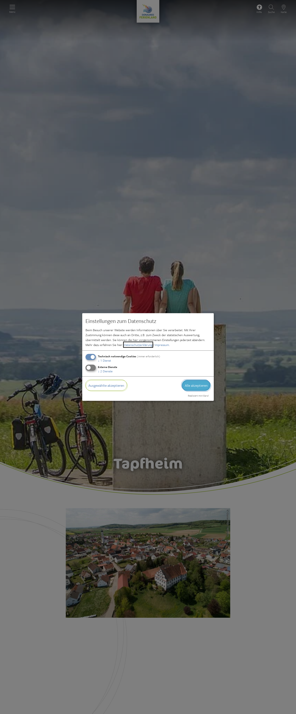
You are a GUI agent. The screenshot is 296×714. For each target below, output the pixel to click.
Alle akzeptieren (196, 385)
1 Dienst (104, 360)
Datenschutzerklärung (138, 344)
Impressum (162, 344)
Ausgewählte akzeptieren (106, 385)
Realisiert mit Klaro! (198, 395)
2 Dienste (105, 371)
